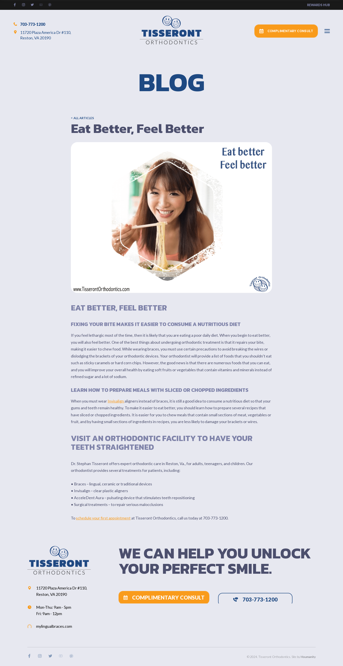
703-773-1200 (29, 24)
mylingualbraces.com (49, 626)
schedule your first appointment (103, 518)
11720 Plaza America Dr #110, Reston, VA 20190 (42, 35)
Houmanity (308, 657)
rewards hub (318, 5)
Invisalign (116, 401)
